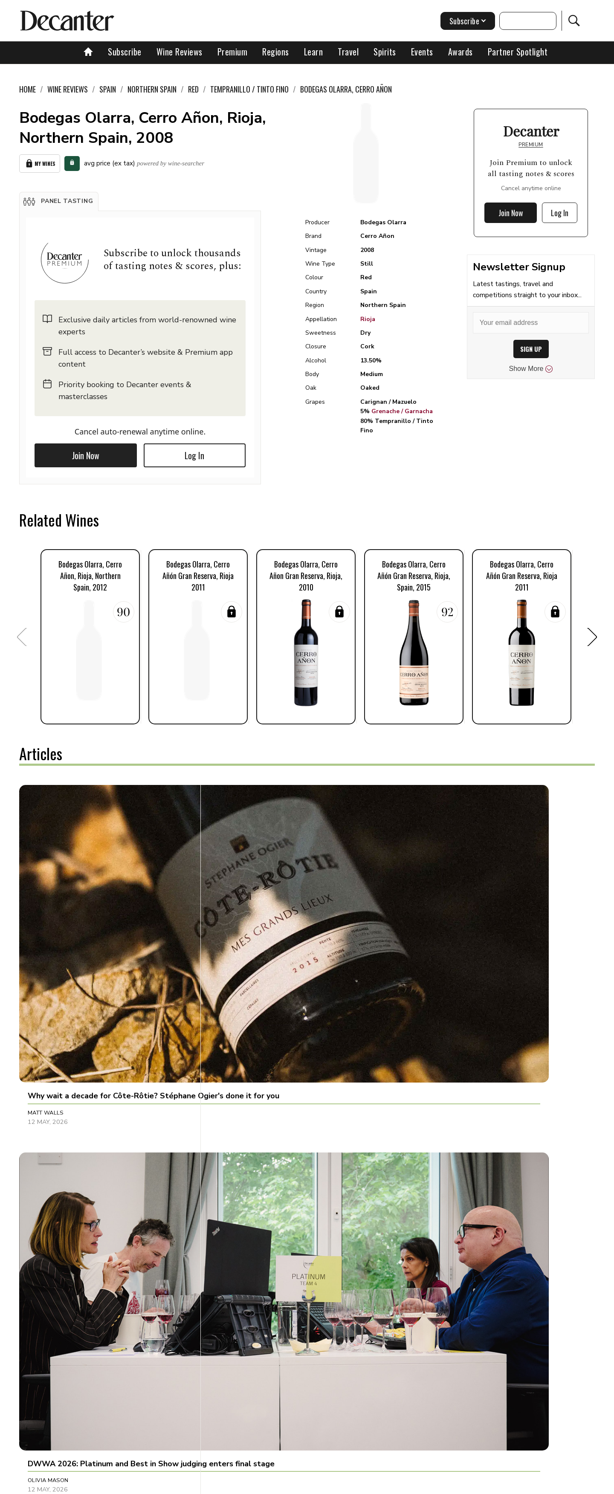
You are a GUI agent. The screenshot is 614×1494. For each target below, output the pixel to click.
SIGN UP (531, 349)
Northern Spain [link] (152, 89)
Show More (531, 369)
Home (27, 89)
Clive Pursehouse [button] (435, 1096)
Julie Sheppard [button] (430, 1273)
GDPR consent (440, 1484)
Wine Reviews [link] (67, 89)
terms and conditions (381, 1484)
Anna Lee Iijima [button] (49, 1096)
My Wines (39, 161)
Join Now (85, 452)
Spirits (385, 51)
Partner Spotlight (518, 51)
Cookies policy (271, 1484)
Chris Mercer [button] (428, 919)
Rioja (367, 319)
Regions (275, 51)
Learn (313, 51)
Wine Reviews (179, 51)
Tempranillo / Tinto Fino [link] (249, 89)
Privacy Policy (322, 1484)
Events (422, 51)
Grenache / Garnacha (402, 411)
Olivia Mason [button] (238, 919)
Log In (194, 452)
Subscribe (125, 51)
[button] (59, 198)
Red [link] (193, 89)
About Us (148, 1484)
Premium (232, 51)
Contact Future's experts (206, 1484)
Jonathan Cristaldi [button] (247, 1096)
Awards (460, 51)
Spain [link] (107, 89)
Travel (348, 51)
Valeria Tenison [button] (242, 1273)
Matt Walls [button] (46, 919)
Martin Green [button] (49, 1273)
